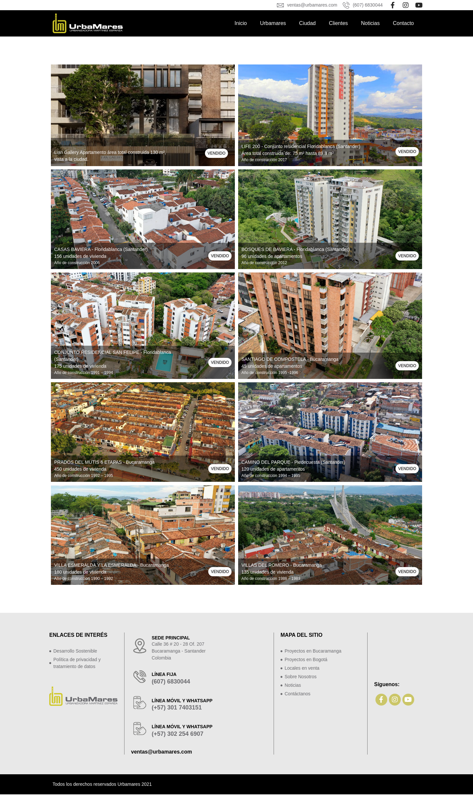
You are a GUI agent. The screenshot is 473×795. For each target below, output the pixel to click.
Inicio (241, 23)
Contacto (403, 23)
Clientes (338, 23)
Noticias (370, 23)
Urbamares (273, 23)
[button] (216, 153)
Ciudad (307, 23)
